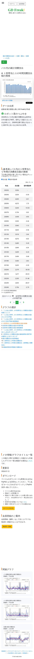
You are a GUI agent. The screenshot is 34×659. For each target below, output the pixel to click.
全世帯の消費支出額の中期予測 (13, 325)
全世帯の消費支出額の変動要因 (13, 328)
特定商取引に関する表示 (14, 653)
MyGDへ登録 (7, 526)
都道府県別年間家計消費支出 (12, 347)
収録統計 (3, 651)
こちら (29, 461)
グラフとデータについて (14, 651)
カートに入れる (8, 508)
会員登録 (21, 4)
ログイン (12, 4)
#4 (4, 62)
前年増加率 (13, 179)
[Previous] (10, 302)
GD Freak (16, 10)
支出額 (4, 179)
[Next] (23, 302)
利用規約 (25, 653)
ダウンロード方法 (7, 100)
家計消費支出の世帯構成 (10, 338)
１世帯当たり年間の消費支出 (12, 341)
